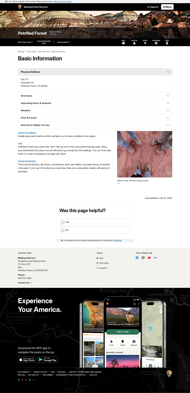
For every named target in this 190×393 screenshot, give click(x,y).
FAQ (99, 258)
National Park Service (148, 372)
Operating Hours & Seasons (36, 103)
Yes (67, 222)
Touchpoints (117, 240)
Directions (26, 95)
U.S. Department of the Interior (151, 374)
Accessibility (24, 372)
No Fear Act (33, 375)
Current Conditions (27, 132)
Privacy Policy (40, 372)
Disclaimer (48, 375)
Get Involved (63, 42)
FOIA (52, 372)
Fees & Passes (29, 117)
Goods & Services (27, 161)
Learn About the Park (46, 42)
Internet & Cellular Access (35, 125)
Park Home (31, 52)
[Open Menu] (167, 7)
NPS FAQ (21, 375)
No (67, 230)
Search (153, 7)
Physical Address (30, 71)
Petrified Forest (32, 33)
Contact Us (24, 282)
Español (101, 268)
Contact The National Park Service (85, 372)
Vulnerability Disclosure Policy (71, 375)
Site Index (102, 263)
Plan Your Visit (25, 42)
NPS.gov (21, 52)
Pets (20, 143)
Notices (61, 372)
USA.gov (93, 375)
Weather (25, 110)
